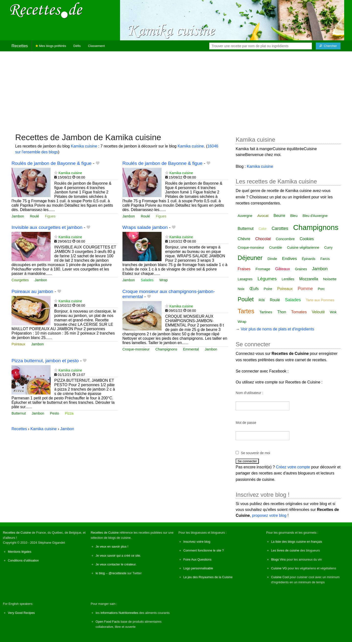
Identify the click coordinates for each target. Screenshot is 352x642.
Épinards (308, 259)
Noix (241, 289)
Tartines (265, 312)
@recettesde (117, 573)
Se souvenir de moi (255, 453)
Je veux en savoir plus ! (112, 546)
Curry (328, 247)
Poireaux (18, 344)
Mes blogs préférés (50, 46)
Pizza (69, 413)
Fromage (262, 269)
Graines (301, 269)
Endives (289, 258)
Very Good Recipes (21, 613)
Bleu (293, 216)
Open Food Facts (108, 621)
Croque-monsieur (136, 349)
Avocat (263, 216)
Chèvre (244, 239)
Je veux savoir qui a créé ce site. (118, 555)
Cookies (307, 239)
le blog (100, 573)
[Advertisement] (176, 89)
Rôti (262, 300)
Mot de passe (246, 423)
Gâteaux (282, 269)
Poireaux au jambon (32, 291)
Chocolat (263, 239)
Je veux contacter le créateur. (116, 564)
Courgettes (20, 280)
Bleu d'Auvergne (315, 216)
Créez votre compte (293, 467)
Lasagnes (245, 279)
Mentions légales (19, 551)
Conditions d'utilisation (23, 560)
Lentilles (288, 279)
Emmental (191, 349)
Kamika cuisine (84, 146)
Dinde (272, 259)
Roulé (34, 216)
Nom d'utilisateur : (249, 393)
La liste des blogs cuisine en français (296, 541)
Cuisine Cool (280, 577)
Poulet (245, 299)
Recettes (19, 46)
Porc (321, 289)
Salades (147, 280)
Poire (268, 289)
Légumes (267, 278)
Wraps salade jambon (145, 227)
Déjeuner (250, 257)
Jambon (17, 216)
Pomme (305, 288)
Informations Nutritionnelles (119, 613)
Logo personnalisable (198, 568)
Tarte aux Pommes (320, 300)
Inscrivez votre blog (196, 541)
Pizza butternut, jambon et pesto (45, 360)
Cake (263, 229)
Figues (50, 216)
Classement (96, 46)
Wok (333, 312)
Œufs (254, 289)
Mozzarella (308, 279)
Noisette (330, 279)
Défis (77, 46)
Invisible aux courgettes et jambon (46, 227)
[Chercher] (328, 46)
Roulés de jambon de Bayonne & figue (51, 163)
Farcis (325, 259)
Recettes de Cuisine (17, 532)
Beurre (279, 216)
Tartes (246, 311)
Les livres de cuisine (285, 550)
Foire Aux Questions (197, 559)
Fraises (244, 269)
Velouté (318, 312)
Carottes (280, 228)
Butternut (18, 413)
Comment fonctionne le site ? (203, 550)
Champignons (166, 349)
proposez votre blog (269, 515)
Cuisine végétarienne (303, 247)
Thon (281, 312)
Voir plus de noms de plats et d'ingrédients (277, 329)
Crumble (275, 247)
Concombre (285, 239)
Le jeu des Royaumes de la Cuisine (207, 577)
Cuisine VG (279, 568)
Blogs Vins (278, 559)
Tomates (299, 312)
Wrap (163, 280)
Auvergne (245, 216)
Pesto (54, 413)
